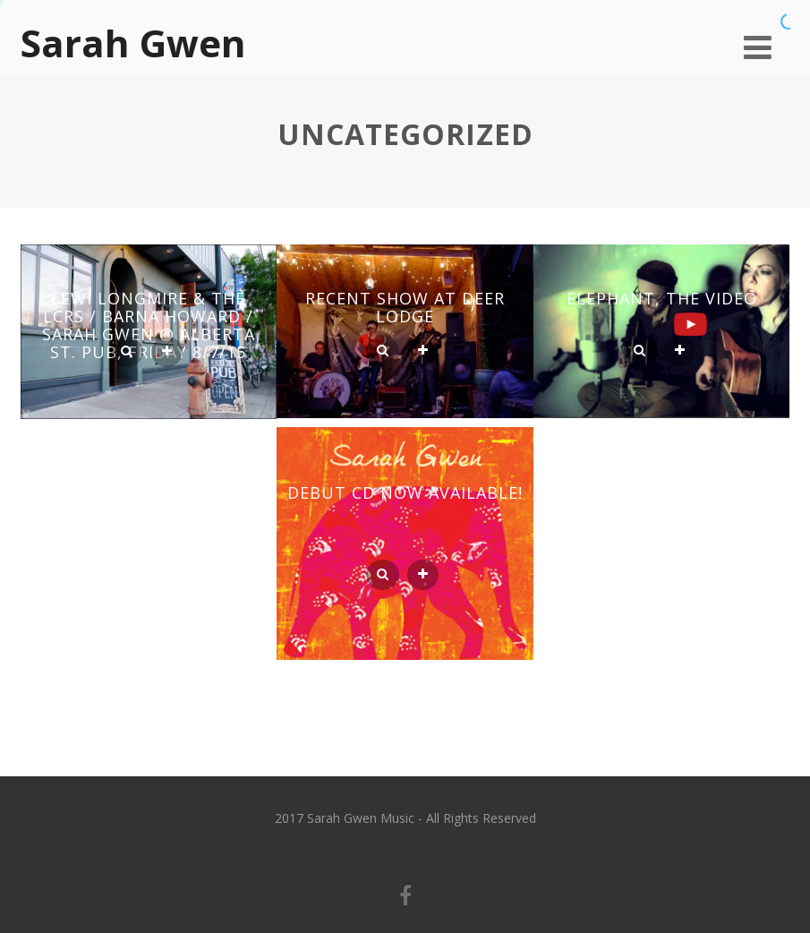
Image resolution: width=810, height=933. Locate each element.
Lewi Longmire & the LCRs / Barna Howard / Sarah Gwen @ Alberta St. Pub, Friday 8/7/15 (148, 325)
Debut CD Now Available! (405, 492)
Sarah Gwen (133, 42)
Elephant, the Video (662, 298)
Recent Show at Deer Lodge (405, 307)
